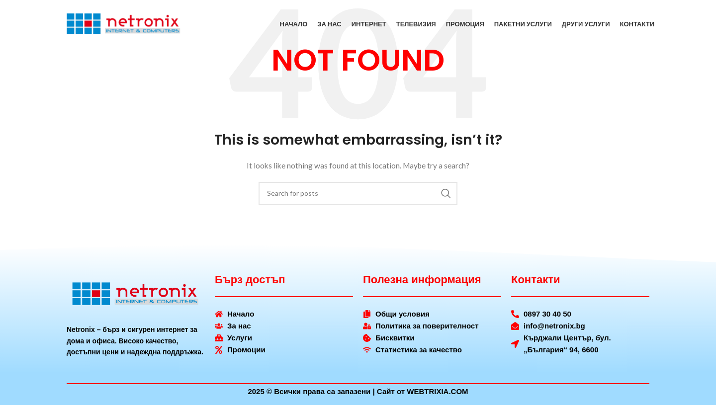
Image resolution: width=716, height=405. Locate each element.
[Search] (358, 193)
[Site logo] (124, 25)
